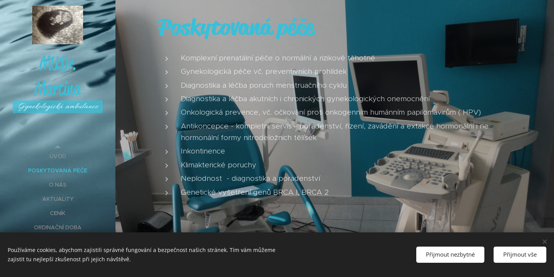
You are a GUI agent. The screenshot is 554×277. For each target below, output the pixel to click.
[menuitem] (57, 156)
